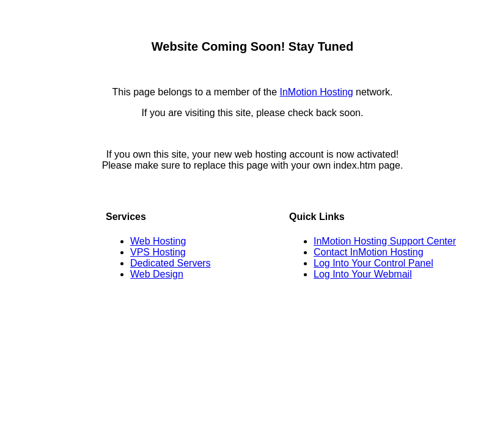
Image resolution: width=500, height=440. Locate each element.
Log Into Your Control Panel (373, 263)
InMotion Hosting (316, 92)
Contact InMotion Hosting (369, 252)
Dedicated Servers (170, 263)
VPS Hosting (158, 252)
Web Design (156, 274)
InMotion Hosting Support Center (385, 241)
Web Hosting (158, 241)
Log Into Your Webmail (363, 274)
